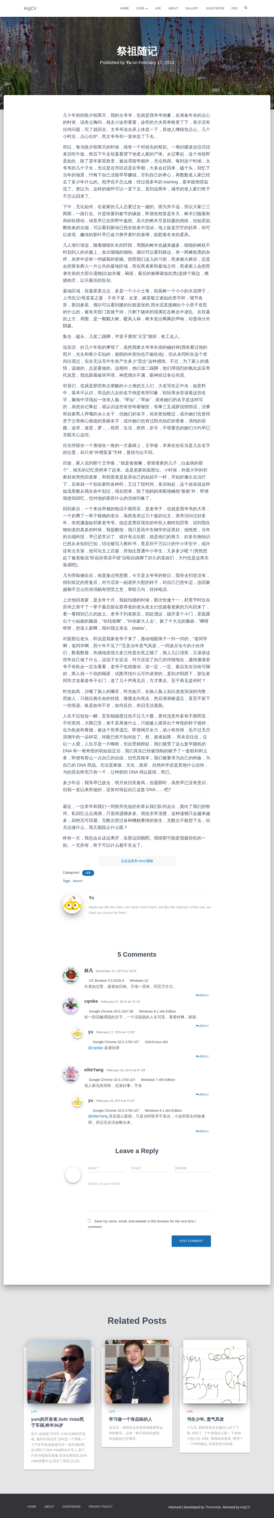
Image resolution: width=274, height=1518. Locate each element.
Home (124, 8)
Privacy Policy (101, 1506)
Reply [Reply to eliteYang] (202, 1094)
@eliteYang (98, 1116)
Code (142, 8)
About (173, 8)
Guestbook (215, 8)
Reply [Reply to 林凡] (202, 995)
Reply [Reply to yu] (202, 1056)
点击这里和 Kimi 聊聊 (137, 861)
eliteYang (94, 1069)
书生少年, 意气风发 (205, 1419)
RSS (234, 8)
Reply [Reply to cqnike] (202, 1026)
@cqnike (96, 1048)
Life (158, 8)
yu (90, 1031)
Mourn (78, 881)
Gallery (192, 8)
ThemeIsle (213, 1507)
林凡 (88, 970)
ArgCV (245, 1507)
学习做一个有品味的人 (130, 1419)
